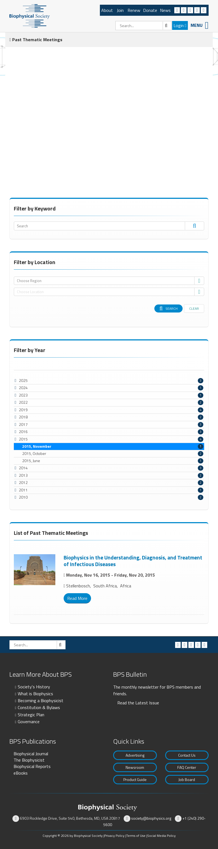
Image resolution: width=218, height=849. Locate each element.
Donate (150, 10)
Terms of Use (136, 835)
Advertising (135, 755)
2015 (23, 439)
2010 (23, 497)
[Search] (143, 25)
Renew (134, 10)
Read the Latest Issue (138, 702)
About (107, 10)
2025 (23, 380)
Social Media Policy (161, 835)
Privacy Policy (114, 835)
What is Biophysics (35, 693)
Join (120, 10)
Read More (77, 598)
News (165, 10)
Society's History (34, 686)
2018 (23, 417)
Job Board (186, 779)
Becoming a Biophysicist (40, 700)
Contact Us (187, 755)
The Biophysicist (29, 760)
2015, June (112, 460)
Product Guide (135, 779)
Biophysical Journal (31, 753)
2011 (23, 490)
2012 (23, 482)
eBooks (21, 773)
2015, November (112, 446)
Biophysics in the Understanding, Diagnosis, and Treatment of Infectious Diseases (133, 560)
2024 (23, 387)
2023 (23, 395)
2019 (23, 410)
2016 (23, 431)
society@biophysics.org (151, 818)
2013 (23, 475)
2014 (23, 468)
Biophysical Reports (32, 766)
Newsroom (135, 767)
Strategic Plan (31, 714)
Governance (29, 721)
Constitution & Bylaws (39, 707)
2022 (23, 402)
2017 (23, 424)
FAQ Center (186, 767)
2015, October (112, 453)
